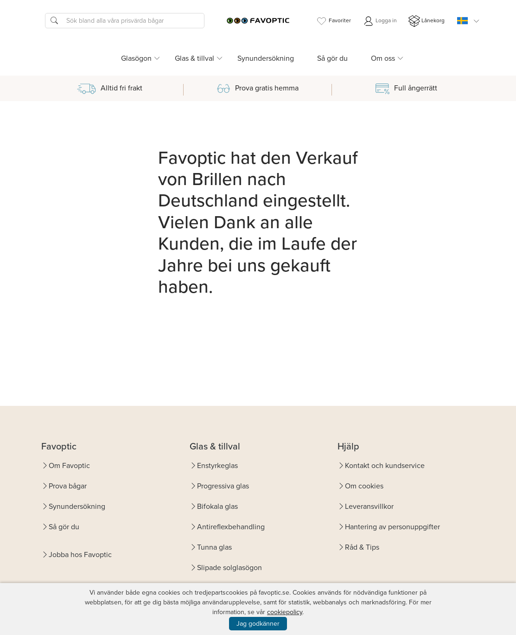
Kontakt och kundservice (385, 465)
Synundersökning (265, 58)
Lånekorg (426, 21)
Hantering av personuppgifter (392, 526)
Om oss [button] (383, 58)
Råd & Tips (362, 547)
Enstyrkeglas (217, 465)
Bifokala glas (217, 506)
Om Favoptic (69, 465)
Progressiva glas (223, 486)
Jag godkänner (258, 624)
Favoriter (333, 21)
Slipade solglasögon (229, 567)
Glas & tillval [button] (194, 58)
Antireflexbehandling (231, 526)
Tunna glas (214, 547)
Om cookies (364, 486)
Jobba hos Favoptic (80, 554)
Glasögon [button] (136, 58)
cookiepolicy (284, 612)
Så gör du (332, 58)
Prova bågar (68, 486)
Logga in (380, 21)
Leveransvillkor (369, 506)
